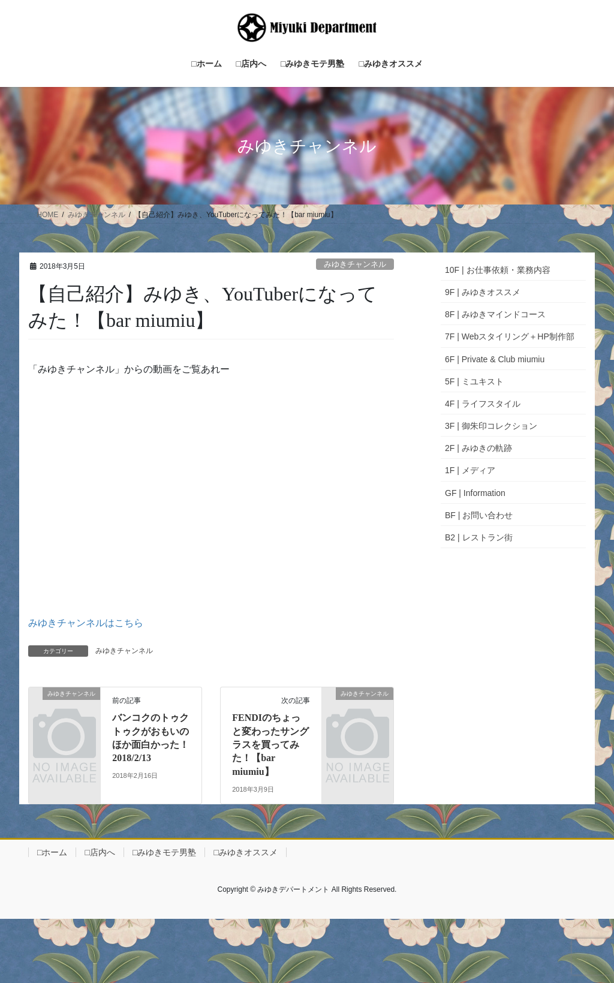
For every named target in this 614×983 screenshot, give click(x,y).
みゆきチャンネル (355, 264)
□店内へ (100, 852)
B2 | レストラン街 (479, 537)
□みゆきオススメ (245, 852)
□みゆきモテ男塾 (164, 852)
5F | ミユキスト (474, 381)
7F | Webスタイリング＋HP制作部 (509, 336)
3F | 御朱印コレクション (491, 426)
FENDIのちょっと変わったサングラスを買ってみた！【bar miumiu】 (270, 745)
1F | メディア (470, 470)
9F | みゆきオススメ (482, 292)
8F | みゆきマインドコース (495, 314)
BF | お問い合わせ (479, 515)
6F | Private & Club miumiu (494, 359)
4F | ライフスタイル (482, 403)
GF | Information (475, 493)
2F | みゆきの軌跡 (478, 448)
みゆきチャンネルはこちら (85, 623)
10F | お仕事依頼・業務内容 (497, 270)
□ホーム (52, 852)
